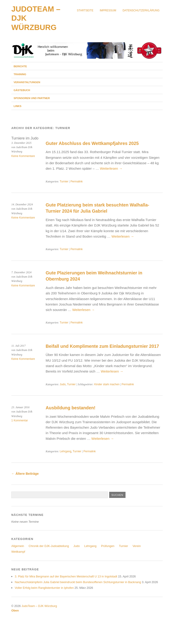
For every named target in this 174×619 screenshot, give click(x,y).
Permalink (76, 181)
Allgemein (17, 546)
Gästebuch (22, 90)
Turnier (64, 181)
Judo (62, 384)
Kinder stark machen (106, 384)
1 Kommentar (19, 420)
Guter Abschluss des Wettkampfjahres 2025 (92, 143)
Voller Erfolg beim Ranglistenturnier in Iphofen (44, 587)
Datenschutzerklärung (141, 10)
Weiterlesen (111, 168)
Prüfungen (107, 546)
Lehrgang (65, 451)
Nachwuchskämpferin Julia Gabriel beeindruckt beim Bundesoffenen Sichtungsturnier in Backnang (78, 582)
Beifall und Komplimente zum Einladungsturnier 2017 (102, 346)
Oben (15, 610)
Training (20, 74)
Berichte (20, 66)
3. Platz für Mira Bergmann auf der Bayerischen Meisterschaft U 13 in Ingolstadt (66, 576)
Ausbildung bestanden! (70, 407)
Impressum (108, 10)
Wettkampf (18, 551)
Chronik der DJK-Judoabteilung (49, 546)
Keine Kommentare (23, 156)
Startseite (85, 10)
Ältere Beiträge (25, 473)
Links (18, 106)
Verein (137, 546)
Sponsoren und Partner (32, 98)
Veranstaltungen (27, 82)
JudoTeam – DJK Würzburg (39, 606)
